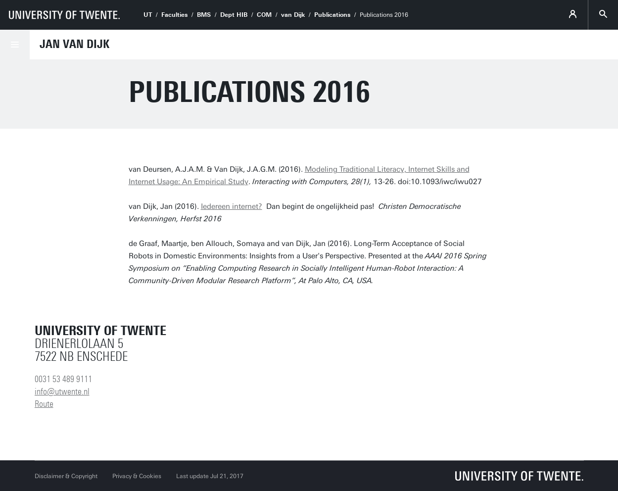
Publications (332, 14)
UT (147, 14)
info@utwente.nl (62, 391)
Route (44, 403)
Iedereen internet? (231, 206)
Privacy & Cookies (136, 476)
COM (264, 14)
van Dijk (293, 14)
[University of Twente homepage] (64, 15)
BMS (204, 14)
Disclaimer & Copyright (66, 476)
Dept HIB (233, 14)
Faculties (174, 14)
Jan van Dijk (74, 44)
